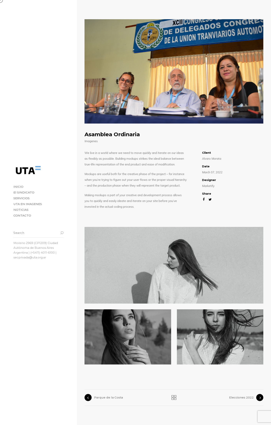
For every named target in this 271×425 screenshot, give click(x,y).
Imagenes (91, 141)
